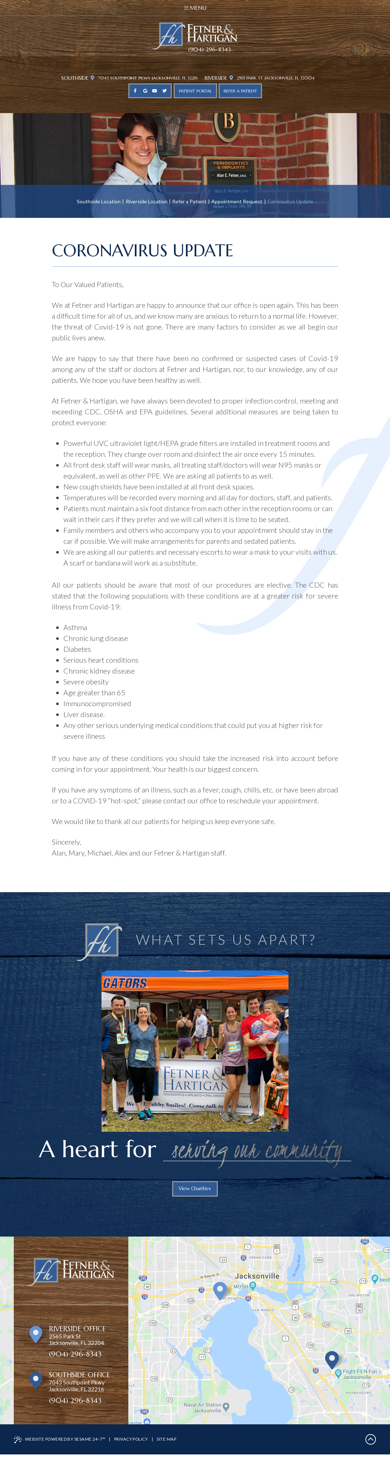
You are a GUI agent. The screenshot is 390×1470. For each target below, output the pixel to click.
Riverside (217, 79)
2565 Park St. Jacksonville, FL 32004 (276, 79)
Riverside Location (146, 202)
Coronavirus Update (290, 202)
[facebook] (135, 92)
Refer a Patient (189, 202)
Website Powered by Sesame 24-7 (61, 1455)
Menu (195, 7)
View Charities (195, 1191)
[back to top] (370, 1455)
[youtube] (154, 92)
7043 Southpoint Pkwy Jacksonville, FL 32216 (140, 79)
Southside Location (99, 202)
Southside (66, 79)
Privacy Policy (134, 1454)
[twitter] (164, 92)
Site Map (171, 1454)
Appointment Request (236, 202)
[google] (145, 92)
